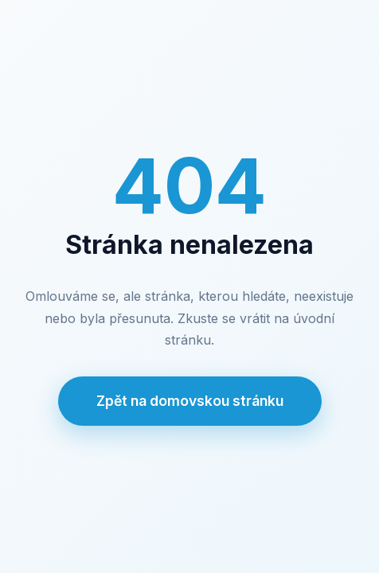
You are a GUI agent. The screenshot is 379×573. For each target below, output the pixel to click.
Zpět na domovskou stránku (189, 400)
